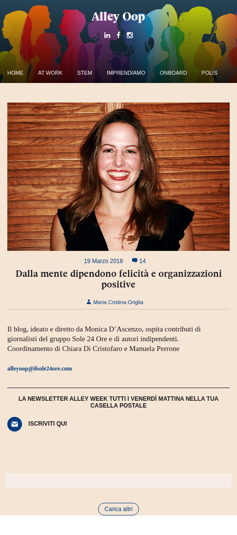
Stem (84, 73)
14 (139, 261)
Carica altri (118, 509)
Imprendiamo (126, 73)
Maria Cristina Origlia (114, 302)
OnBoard (173, 73)
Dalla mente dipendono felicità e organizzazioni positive (119, 279)
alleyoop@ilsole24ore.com (39, 368)
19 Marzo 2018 (103, 261)
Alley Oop (118, 16)
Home (15, 73)
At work (50, 73)
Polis (209, 73)
